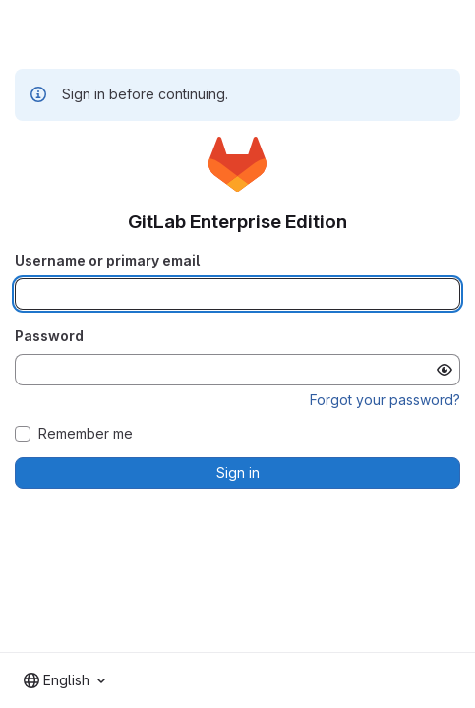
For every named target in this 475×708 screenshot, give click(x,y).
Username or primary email (107, 260)
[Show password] (444, 369)
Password (49, 335)
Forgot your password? (385, 399)
